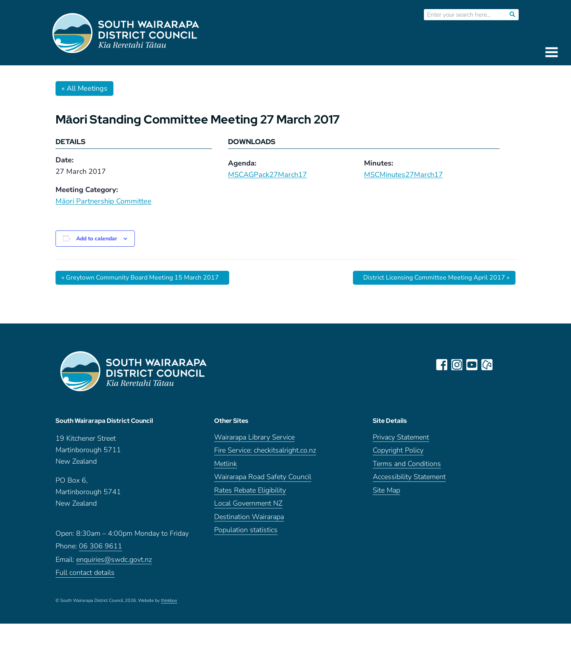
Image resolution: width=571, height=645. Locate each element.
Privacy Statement (401, 437)
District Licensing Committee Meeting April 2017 (436, 277)
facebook (441, 364)
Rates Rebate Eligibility (250, 490)
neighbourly (486, 364)
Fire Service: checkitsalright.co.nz (265, 450)
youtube (471, 364)
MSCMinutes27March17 (403, 174)
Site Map (386, 490)
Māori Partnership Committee (103, 201)
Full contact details (85, 572)
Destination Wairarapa (249, 516)
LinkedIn (502, 364)
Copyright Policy (398, 450)
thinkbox (169, 600)
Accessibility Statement (409, 476)
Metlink (225, 463)
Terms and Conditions (407, 463)
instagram (456, 364)
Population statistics (246, 530)
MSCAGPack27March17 (267, 174)
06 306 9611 (100, 546)
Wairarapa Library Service (254, 437)
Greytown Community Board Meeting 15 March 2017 (140, 277)
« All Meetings (84, 88)
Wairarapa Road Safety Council (262, 476)
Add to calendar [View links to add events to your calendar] (96, 238)
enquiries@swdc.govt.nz (114, 559)
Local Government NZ (248, 503)
